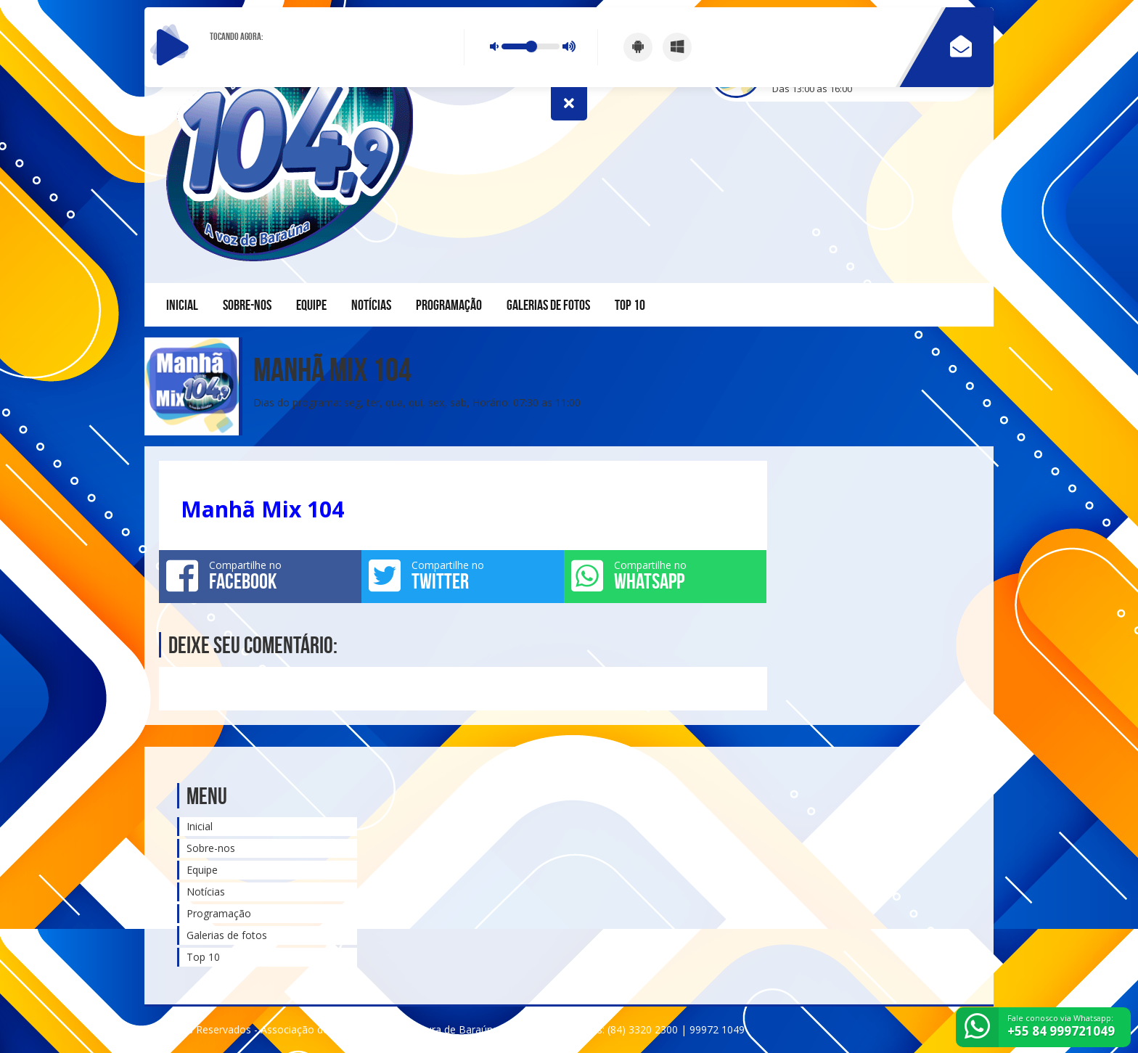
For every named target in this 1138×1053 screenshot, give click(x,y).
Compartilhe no (260, 575)
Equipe (311, 305)
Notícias (371, 305)
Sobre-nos (247, 305)
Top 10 (630, 305)
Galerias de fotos (548, 305)
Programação (449, 305)
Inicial (182, 305)
